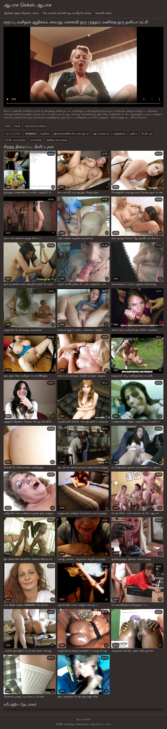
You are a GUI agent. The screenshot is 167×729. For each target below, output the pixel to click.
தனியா (133, 133)
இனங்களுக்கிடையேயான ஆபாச (71, 133)
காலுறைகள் (120, 133)
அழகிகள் (45, 133)
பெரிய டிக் (147, 133)
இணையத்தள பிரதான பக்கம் (21, 13)
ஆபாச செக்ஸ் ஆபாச (28, 5)
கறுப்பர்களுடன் (101, 133)
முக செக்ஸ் (36, 140)
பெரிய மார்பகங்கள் (15, 140)
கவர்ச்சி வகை (103, 13)
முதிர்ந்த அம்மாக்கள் (57, 140)
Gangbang (30, 133)
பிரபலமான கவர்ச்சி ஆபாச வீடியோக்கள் (67, 13)
